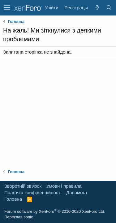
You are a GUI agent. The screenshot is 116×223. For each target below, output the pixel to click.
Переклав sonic (18, 217)
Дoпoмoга (76, 192)
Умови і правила (64, 186)
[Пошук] (109, 7)
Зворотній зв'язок (22, 186)
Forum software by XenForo (54, 211)
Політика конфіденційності (33, 192)
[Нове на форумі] (97, 7)
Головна (13, 199)
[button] (7, 7)
